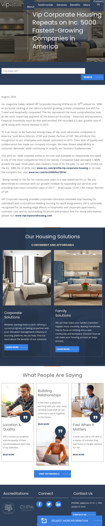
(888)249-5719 (87, 496)
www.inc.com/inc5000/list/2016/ (48, 165)
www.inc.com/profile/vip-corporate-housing (64, 161)
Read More (9, 448)
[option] (17, 416)
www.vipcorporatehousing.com (34, 209)
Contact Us (80, 508)
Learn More (12, 340)
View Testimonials (49, 467)
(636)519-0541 (78, 500)
